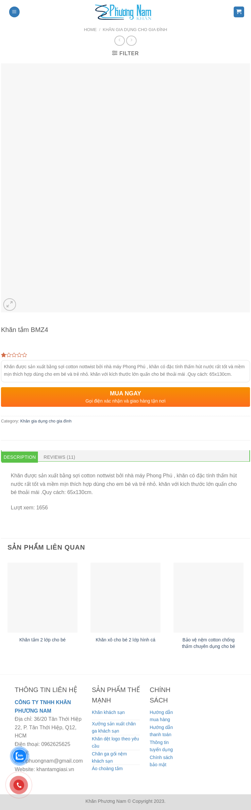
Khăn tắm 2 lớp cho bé (42, 639)
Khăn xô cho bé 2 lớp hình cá (126, 639)
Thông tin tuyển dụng (161, 746)
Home (90, 29)
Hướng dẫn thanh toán (161, 731)
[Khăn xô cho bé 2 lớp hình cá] (125, 598)
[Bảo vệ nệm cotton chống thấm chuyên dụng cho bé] (208, 598)
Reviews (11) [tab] (59, 457)
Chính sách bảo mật (161, 761)
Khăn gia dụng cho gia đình (135, 29)
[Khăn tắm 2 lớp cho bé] (42, 598)
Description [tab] (20, 457)
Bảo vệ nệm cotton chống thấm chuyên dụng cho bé (208, 643)
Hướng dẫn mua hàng (161, 716)
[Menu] (14, 12)
